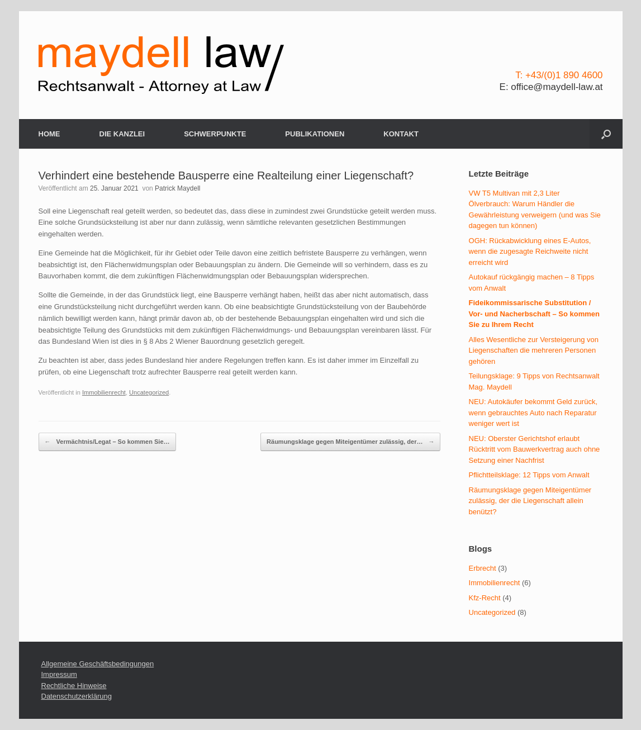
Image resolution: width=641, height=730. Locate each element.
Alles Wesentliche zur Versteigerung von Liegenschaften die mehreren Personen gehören (534, 350)
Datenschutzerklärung (76, 696)
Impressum (59, 674)
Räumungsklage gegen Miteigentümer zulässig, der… (350, 442)
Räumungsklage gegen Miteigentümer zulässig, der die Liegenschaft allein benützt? (530, 501)
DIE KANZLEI (122, 134)
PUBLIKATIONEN (314, 134)
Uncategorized (149, 392)
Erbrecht (482, 568)
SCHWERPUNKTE (215, 134)
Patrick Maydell (177, 188)
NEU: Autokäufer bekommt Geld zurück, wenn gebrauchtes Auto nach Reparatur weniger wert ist (533, 412)
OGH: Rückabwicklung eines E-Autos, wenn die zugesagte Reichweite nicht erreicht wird (530, 251)
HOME (49, 134)
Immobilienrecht (104, 392)
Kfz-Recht (485, 598)
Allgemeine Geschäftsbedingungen (97, 664)
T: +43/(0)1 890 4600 (558, 75)
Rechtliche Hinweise (74, 685)
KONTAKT (401, 134)
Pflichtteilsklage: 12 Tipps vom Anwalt (529, 475)
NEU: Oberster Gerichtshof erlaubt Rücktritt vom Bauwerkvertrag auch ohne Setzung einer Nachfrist (534, 449)
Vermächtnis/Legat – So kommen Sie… (107, 442)
